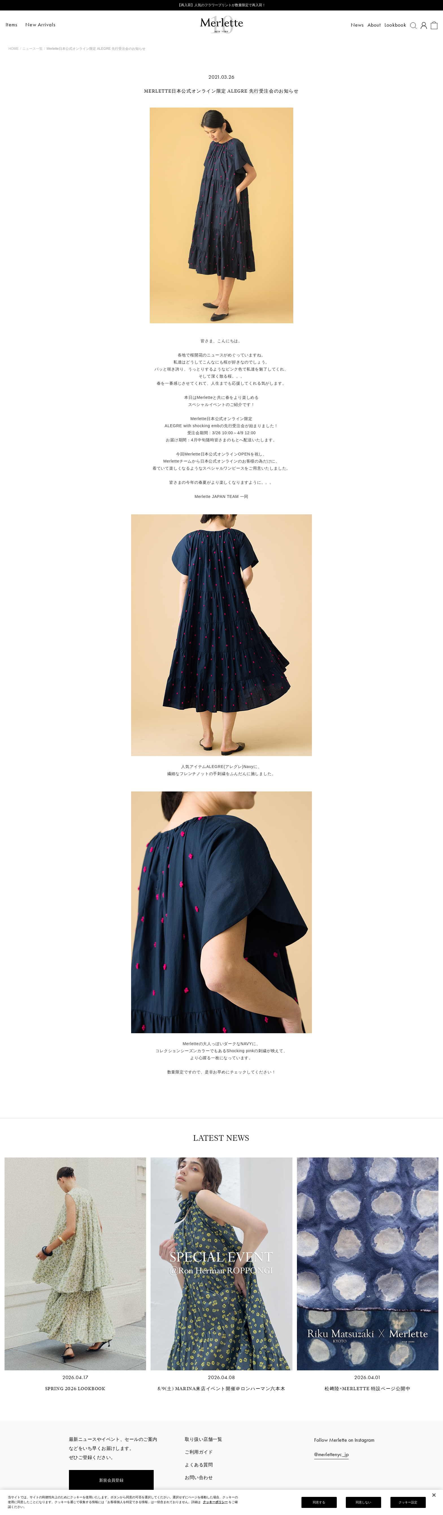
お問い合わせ (199, 1477)
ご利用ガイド (199, 1452)
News (354, 25)
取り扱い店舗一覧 (203, 1439)
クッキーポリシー (215, 1502)
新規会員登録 (111, 1480)
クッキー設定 (408, 1502)
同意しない (364, 1502)
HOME (13, 49)
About (371, 25)
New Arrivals (43, 24)
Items (14, 24)
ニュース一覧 (32, 49)
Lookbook (392, 25)
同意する (319, 1502)
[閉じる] (434, 1495)
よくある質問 (199, 1465)
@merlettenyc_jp (331, 1454)
